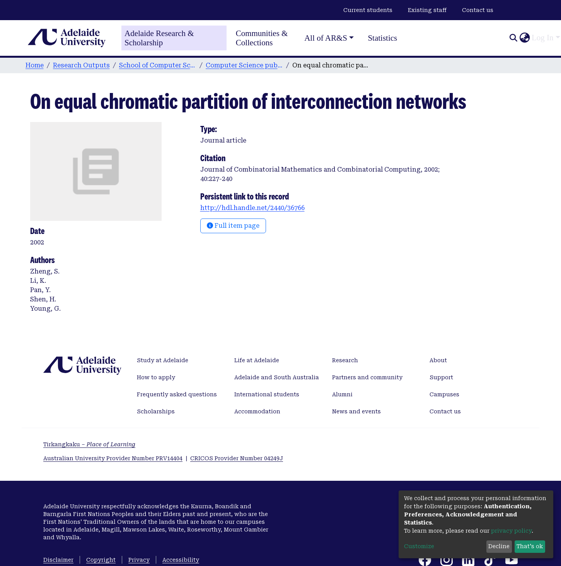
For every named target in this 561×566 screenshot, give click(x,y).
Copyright (101, 560)
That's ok (530, 546)
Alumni (342, 394)
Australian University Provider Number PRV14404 (112, 458)
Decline (499, 546)
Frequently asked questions (177, 394)
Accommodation (257, 411)
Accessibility (180, 560)
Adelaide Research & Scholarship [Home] (159, 38)
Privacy (139, 560)
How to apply (156, 377)
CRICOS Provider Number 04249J (236, 458)
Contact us (477, 10)
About (438, 360)
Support (441, 377)
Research (345, 360)
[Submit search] (513, 38)
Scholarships (156, 411)
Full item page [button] (233, 225)
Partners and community (367, 377)
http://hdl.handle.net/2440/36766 (252, 208)
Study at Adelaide (162, 360)
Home (35, 65)
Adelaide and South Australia (276, 377)
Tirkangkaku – (89, 444)
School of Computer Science (157, 65)
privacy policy (511, 531)
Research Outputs (81, 65)
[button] (524, 38)
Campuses (444, 394)
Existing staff (427, 10)
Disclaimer (58, 560)
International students (266, 394)
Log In (543, 37)
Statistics (382, 38)
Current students (367, 10)
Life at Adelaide (256, 360)
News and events (356, 411)
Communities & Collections (262, 38)
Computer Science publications (244, 65)
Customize (419, 546)
